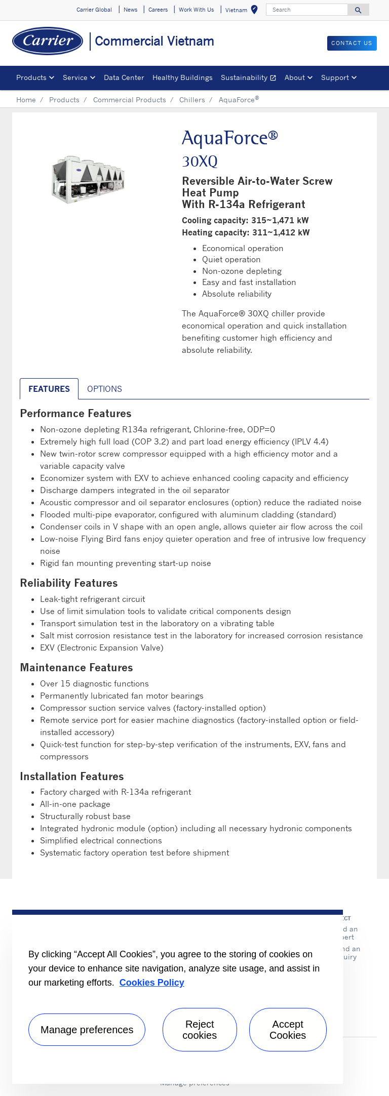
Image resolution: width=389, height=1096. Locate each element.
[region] (177, 997)
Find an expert (345, 932)
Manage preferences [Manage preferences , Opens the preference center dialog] (87, 1029)
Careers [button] (158, 9)
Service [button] (75, 77)
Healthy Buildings (182, 77)
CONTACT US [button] (352, 43)
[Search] (307, 10)
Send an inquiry (346, 952)
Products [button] (31, 77)
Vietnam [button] (243, 11)
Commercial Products (129, 99)
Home (26, 99)
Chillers (192, 99)
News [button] (130, 9)
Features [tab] (49, 389)
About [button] (295, 77)
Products (64, 99)
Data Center (124, 77)
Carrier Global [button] (94, 9)
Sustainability (251, 79)
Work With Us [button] (196, 9)
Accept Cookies (287, 1030)
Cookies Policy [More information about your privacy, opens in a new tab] (152, 983)
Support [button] (335, 77)
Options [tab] (104, 389)
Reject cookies (199, 1030)
